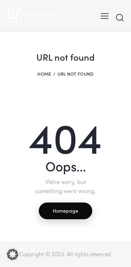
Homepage (65, 210)
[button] (12, 254)
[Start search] (119, 17)
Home (44, 73)
